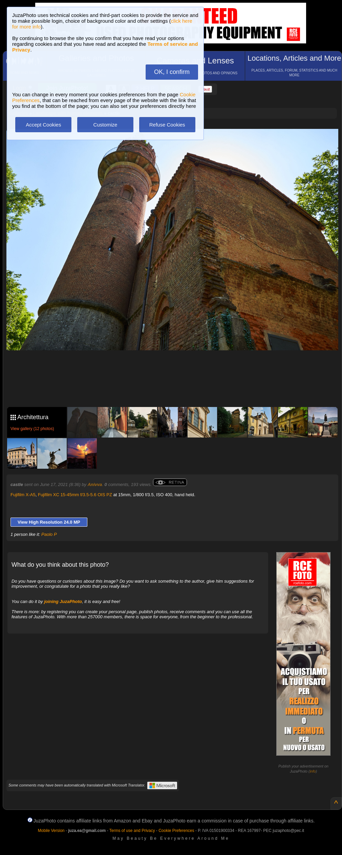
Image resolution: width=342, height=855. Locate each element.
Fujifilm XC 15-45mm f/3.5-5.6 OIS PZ (75, 494)
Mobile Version (51, 830)
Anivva (95, 484)
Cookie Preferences (176, 830)
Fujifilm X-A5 (23, 494)
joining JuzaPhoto (63, 601)
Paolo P (49, 534)
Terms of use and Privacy (132, 830)
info (313, 771)
